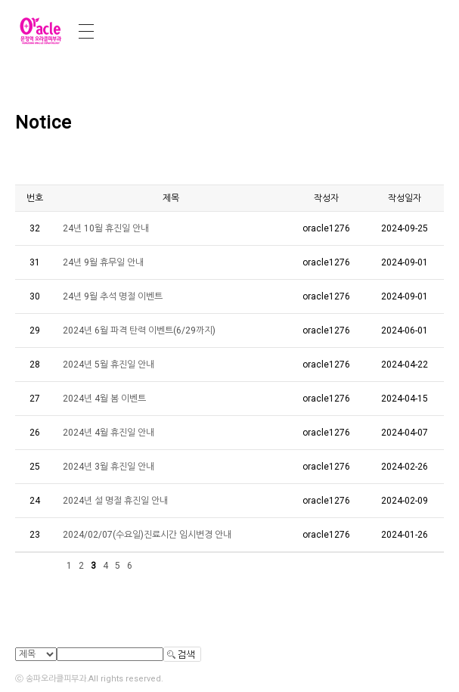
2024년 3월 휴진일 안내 (108, 466)
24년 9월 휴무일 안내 (103, 262)
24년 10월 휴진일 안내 (106, 228)
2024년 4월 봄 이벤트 (104, 398)
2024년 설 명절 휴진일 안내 (115, 500)
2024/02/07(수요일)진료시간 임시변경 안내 (147, 534)
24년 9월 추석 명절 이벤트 (113, 296)
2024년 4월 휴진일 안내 (108, 432)
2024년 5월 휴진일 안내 (108, 364)
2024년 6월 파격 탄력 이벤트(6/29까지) (139, 330)
